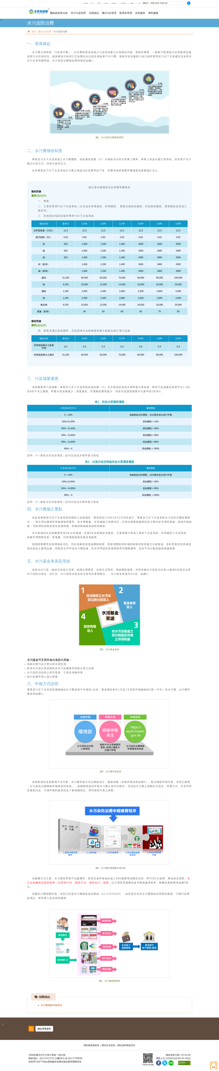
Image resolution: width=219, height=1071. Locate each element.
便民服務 (162, 13)
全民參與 (149, 13)
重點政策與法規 (67, 13)
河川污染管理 (86, 13)
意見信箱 (106, 3)
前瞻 (153, 3)
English (139, 3)
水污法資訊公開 (123, 3)
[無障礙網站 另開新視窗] (184, 1065)
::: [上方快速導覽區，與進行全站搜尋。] (79, 3)
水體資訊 (102, 13)
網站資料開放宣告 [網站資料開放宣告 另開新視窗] (126, 1047)
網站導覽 (86, 3)
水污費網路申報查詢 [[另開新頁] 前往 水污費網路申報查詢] (52, 1007)
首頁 (92, 3)
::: (1, 22)
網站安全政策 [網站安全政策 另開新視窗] (108, 1047)
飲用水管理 (134, 13)
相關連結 (132, 3)
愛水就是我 (114, 3)
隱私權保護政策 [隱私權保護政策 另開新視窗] (91, 1047)
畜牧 (157, 3)
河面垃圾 (163, 3)
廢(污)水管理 (118, 13)
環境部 (99, 3)
